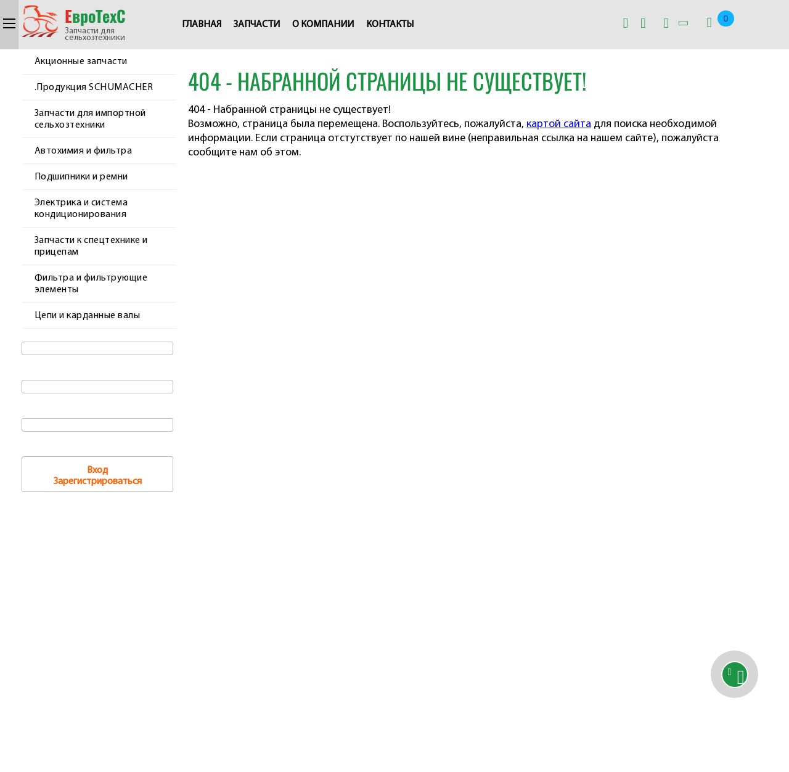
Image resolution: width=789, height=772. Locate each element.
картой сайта (558, 124)
